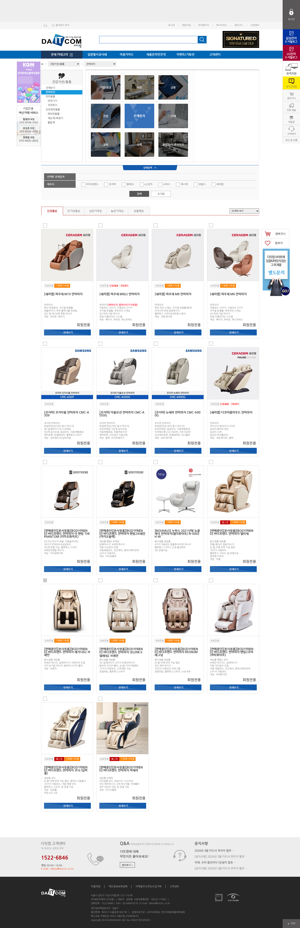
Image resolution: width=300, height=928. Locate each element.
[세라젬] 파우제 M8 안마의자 (173, 294)
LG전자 (146, 185)
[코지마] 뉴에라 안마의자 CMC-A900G (177, 414)
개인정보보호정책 (117, 886)
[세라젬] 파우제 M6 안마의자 (228, 294)
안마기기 (52, 101)
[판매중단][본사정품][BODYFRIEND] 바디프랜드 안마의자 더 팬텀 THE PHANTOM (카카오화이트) (67, 533)
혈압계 (51, 122)
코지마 (110, 185)
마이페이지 (203, 25)
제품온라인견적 (156, 54)
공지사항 (201, 843)
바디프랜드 (90, 185)
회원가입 (186, 25)
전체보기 (50, 88)
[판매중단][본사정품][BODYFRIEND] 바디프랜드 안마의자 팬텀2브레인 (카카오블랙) (122, 533)
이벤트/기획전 (185, 54)
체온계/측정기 (55, 118)
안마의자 (50, 92)
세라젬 (217, 185)
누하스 (164, 185)
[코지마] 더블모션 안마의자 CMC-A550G (121, 414)
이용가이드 (127, 54)
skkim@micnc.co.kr (159, 903)
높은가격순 (117, 211)
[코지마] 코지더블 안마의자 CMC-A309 (66, 414)
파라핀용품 (53, 114)
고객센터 (254, 25)
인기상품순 (73, 211)
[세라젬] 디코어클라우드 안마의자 (231, 412)
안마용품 (50, 96)
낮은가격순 (95, 211)
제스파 (182, 185)
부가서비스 (221, 25)
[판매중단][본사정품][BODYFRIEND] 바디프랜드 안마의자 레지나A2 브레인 (67, 652)
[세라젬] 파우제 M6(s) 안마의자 (119, 294)
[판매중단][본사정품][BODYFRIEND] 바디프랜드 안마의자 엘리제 (231, 532)
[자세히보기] (132, 916)
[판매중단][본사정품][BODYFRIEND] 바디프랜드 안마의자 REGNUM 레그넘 (176, 652)
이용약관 (95, 886)
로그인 (171, 25)
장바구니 (238, 25)
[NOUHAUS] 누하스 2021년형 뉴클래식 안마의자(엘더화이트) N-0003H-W (177, 533)
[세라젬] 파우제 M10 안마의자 (63, 294)
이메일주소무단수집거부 (148, 886)
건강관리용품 (53, 109)
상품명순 (139, 211)
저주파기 (52, 105)
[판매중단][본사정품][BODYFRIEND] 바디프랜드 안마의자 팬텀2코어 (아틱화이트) (231, 652)
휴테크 (128, 185)
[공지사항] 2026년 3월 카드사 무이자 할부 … (221, 856)
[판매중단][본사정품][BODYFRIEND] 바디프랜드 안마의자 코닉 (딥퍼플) (65, 770)
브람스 (200, 185)
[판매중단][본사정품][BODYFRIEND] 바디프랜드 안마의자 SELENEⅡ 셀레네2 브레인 (121, 652)
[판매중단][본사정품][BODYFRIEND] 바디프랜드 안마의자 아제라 (121, 769)
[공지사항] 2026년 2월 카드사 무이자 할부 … (221, 868)
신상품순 (52, 211)
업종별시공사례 (97, 54)
